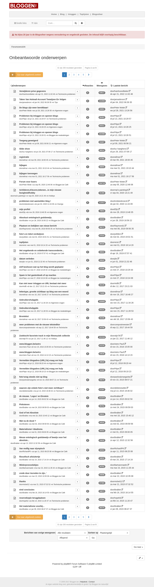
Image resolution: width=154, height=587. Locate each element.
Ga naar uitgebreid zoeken (25, 74)
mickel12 (26, 484)
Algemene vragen (61, 111)
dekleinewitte (28, 391)
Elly (24, 212)
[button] (89, 74)
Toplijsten (84, 14)
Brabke (25, 221)
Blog (62, 14)
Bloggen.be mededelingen (59, 135)
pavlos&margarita (29, 380)
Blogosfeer (97, 14)
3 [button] (73, 75)
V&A (34, 23)
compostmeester (29, 328)
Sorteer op (109, 532)
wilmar (25, 160)
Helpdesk (83, 582)
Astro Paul (27, 347)
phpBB (67, 564)
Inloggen (72, 14)
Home (54, 14)
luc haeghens (28, 152)
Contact (92, 582)
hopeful (25, 501)
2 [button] (69, 75)
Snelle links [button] (20, 23)
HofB (24, 286)
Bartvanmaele (28, 468)
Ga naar (138, 547)
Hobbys (52, 196)
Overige (60, 204)
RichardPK (27, 452)
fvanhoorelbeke (28, 94)
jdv (24, 262)
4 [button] (78, 75)
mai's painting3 (19, 196)
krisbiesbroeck (28, 204)
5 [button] (83, 75)
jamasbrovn (27, 102)
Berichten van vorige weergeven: (55, 532)
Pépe (25, 119)
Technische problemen (66, 94)
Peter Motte (27, 111)
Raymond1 (27, 229)
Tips (56, 102)
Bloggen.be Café (62, 185)
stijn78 (25, 339)
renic (24, 245)
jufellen (25, 237)
